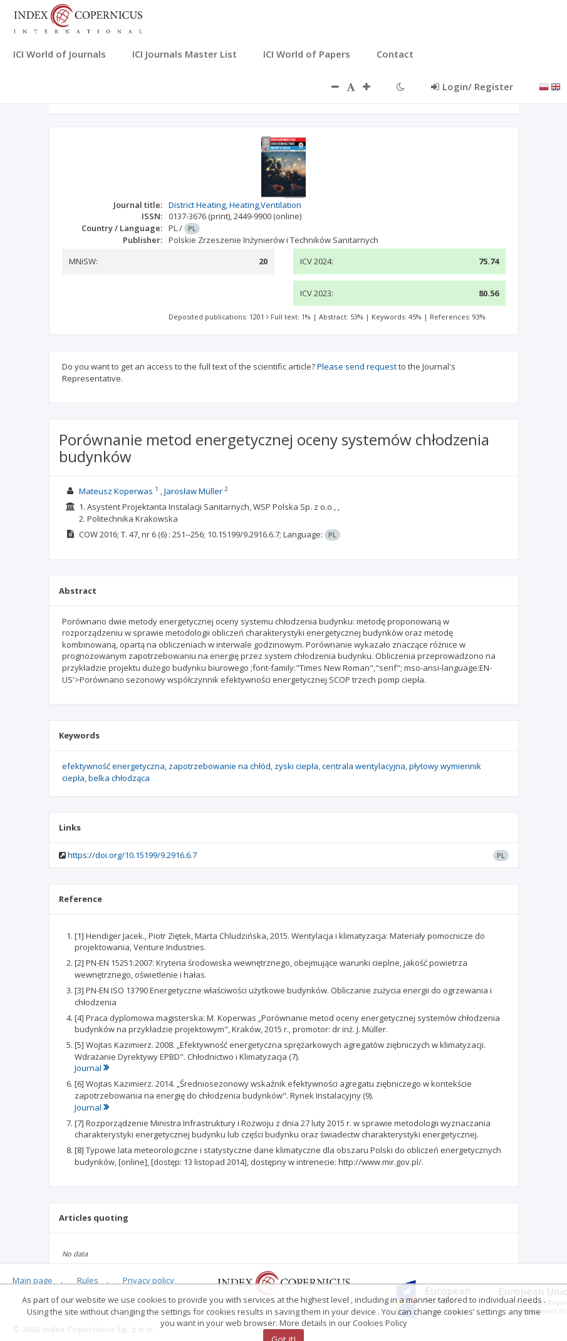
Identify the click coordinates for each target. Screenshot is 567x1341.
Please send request (357, 366)
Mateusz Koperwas (116, 491)
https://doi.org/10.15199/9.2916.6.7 (132, 855)
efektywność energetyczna (113, 766)
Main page (33, 1280)
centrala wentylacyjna (363, 766)
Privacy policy (148, 1280)
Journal (92, 1068)
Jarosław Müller (193, 491)
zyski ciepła (296, 766)
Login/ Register (472, 86)
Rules (87, 1280)
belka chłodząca (119, 778)
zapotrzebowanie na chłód (220, 766)
